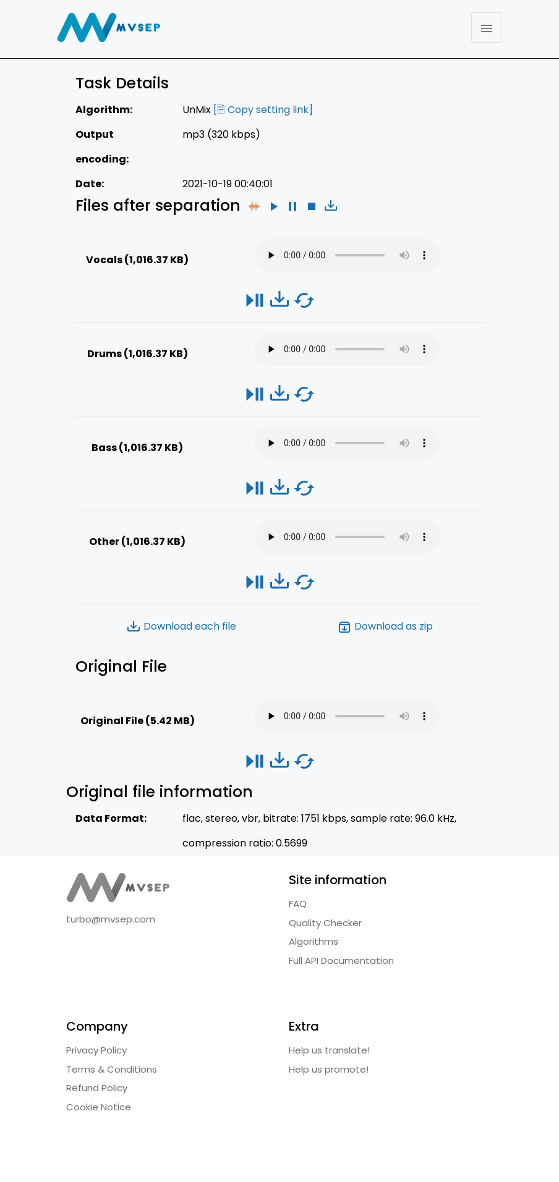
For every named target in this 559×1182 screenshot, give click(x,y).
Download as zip (385, 627)
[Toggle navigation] (486, 27)
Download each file (181, 627)
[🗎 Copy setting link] (263, 110)
